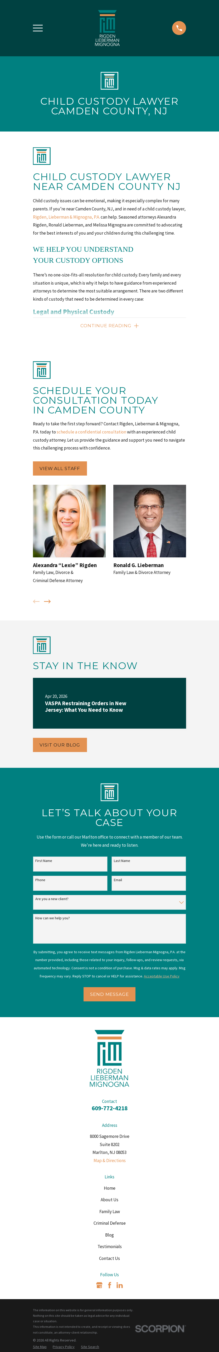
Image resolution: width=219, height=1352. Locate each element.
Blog (109, 1235)
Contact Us (109, 1259)
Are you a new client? (52, 899)
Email (118, 880)
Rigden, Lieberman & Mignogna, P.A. (66, 217)
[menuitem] (40, 1347)
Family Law (109, 1212)
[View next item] (47, 601)
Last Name (122, 861)
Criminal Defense (110, 1223)
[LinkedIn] (119, 1285)
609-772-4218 (110, 1108)
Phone (40, 880)
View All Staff (60, 468)
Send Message (109, 994)
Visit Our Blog (60, 745)
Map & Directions (110, 1161)
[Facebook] (109, 1285)
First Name (43, 861)
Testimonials (110, 1247)
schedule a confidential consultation (91, 432)
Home (109, 1188)
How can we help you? (52, 918)
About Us (109, 1200)
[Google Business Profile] (99, 1285)
